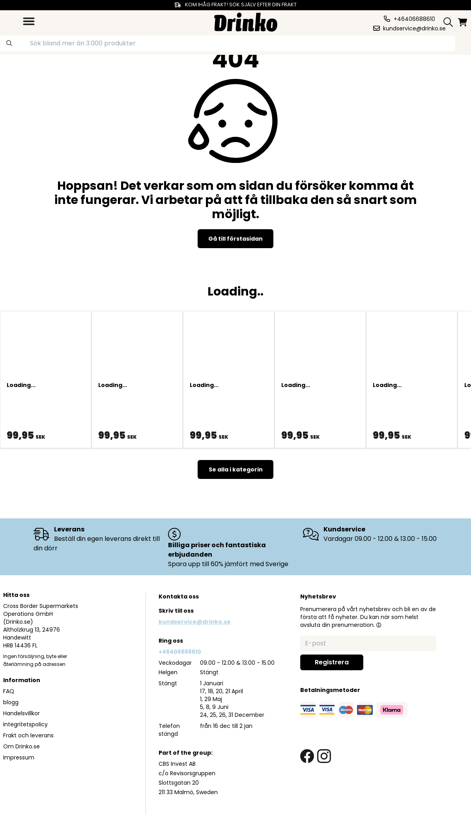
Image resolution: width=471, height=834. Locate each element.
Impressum (18, 757)
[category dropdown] (29, 21)
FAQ (8, 691)
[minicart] (463, 22)
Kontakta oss (179, 596)
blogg (11, 702)
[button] (378, 625)
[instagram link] (324, 756)
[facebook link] (307, 756)
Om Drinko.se (21, 746)
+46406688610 (180, 652)
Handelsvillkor (21, 713)
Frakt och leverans (28, 735)
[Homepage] (245, 21)
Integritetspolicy (25, 724)
